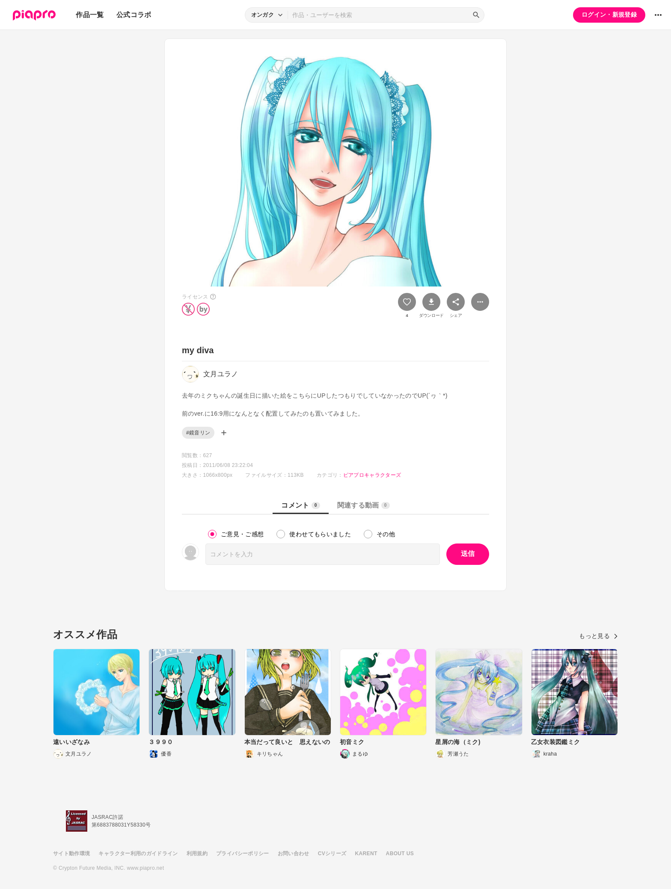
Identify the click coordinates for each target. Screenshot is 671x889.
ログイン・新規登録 (609, 14)
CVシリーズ (332, 854)
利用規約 (197, 854)
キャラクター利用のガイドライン (138, 854)
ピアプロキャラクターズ (372, 475)
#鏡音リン (198, 433)
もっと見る (598, 635)
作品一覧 (90, 14)
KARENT (366, 854)
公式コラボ (133, 14)
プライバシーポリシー (242, 854)
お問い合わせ (293, 854)
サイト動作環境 (71, 854)
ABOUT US (400, 854)
